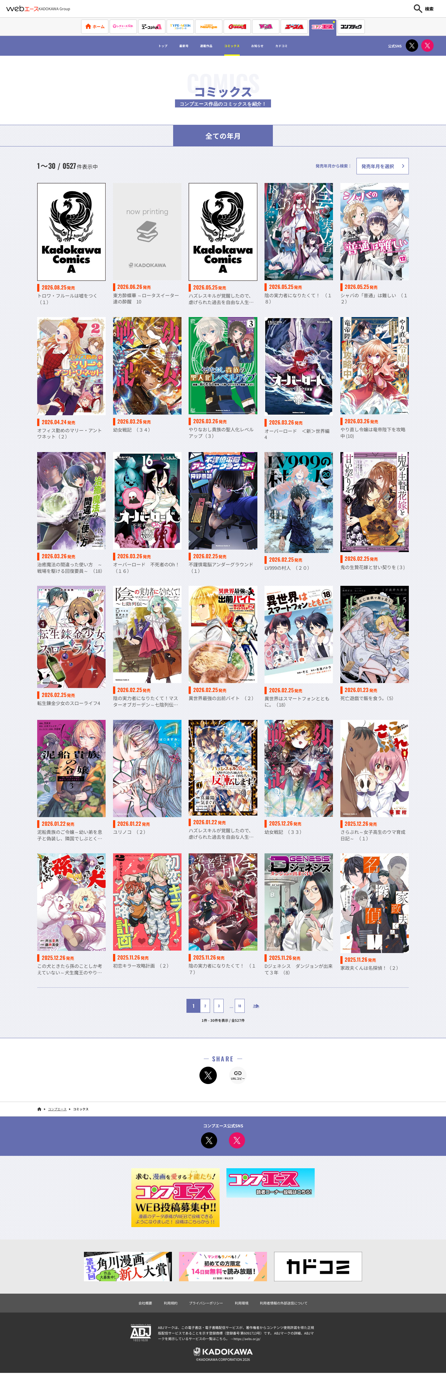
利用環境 (243, 1304)
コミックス (233, 46)
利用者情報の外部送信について (290, 1304)
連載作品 (200, 46)
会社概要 (135, 1304)
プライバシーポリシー (203, 1304)
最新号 (171, 46)
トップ (144, 46)
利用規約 (163, 1304)
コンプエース (57, 1110)
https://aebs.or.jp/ (248, 1340)
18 (235, 1006)
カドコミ (299, 46)
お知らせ (268, 46)
